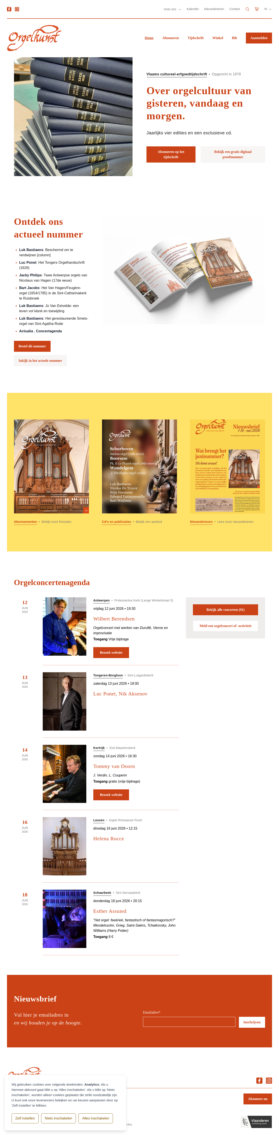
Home (149, 38)
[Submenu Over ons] (180, 9)
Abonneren (170, 38)
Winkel (217, 38)
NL (268, 9)
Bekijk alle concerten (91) (225, 610)
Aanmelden (258, 38)
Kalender (193, 9)
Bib (234, 38)
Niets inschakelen (58, 1118)
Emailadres (151, 1012)
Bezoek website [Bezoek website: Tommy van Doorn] (111, 795)
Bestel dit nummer (32, 346)
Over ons (170, 9)
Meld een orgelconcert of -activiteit (226, 626)
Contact (234, 9)
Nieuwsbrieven (214, 9)
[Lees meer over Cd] (139, 472)
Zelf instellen (25, 1118)
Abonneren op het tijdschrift (171, 154)
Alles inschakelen (95, 1118)
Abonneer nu (257, 1099)
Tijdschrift (196, 38)
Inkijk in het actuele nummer (40, 360)
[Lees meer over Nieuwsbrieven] (227, 472)
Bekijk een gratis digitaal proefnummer (233, 154)
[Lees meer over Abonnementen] (51, 472)
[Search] (247, 9)
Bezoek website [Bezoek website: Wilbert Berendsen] (111, 652)
